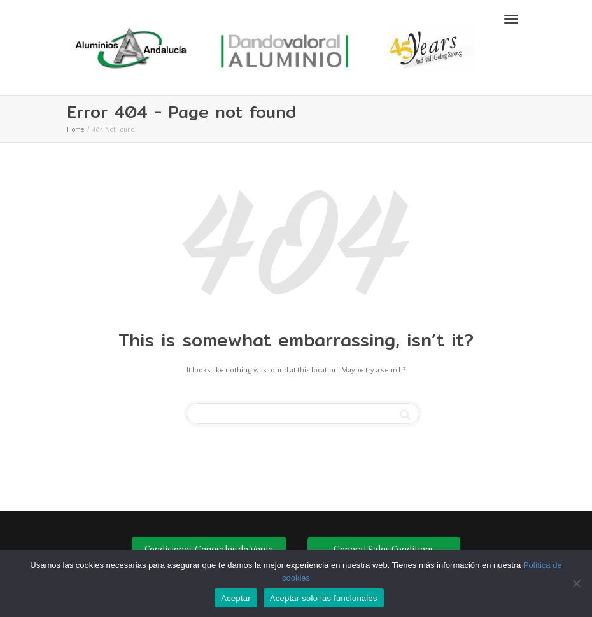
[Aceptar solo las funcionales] (576, 583)
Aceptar (236, 598)
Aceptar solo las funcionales (323, 598)
